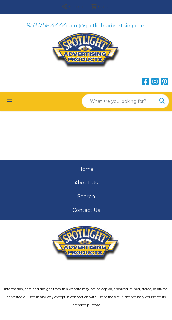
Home (86, 169)
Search (86, 196)
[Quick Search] (119, 101)
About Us (86, 183)
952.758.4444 (47, 25)
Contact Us (86, 210)
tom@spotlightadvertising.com (107, 26)
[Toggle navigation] (9, 101)
